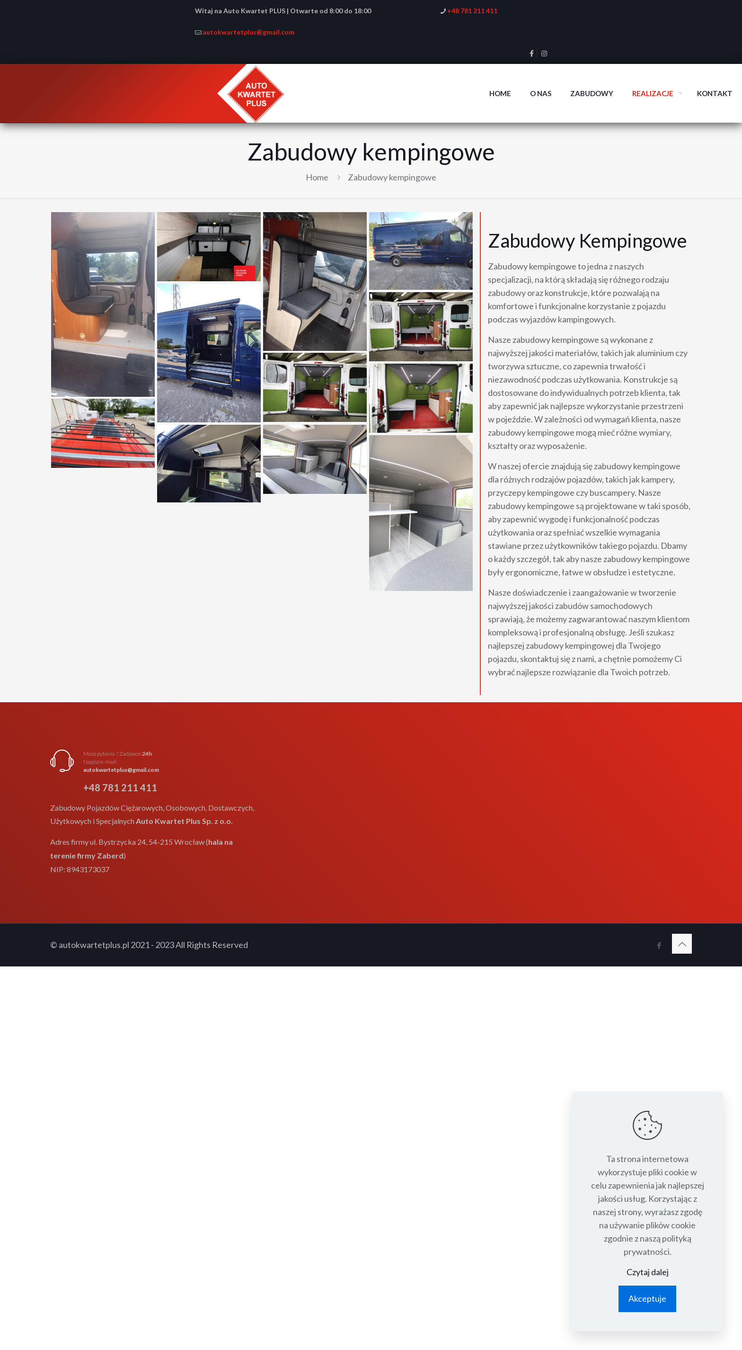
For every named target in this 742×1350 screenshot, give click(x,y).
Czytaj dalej (648, 1272)
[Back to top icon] (682, 944)
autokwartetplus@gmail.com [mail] (248, 32)
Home (317, 177)
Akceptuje (647, 1298)
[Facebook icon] (658, 945)
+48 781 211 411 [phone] (472, 11)
